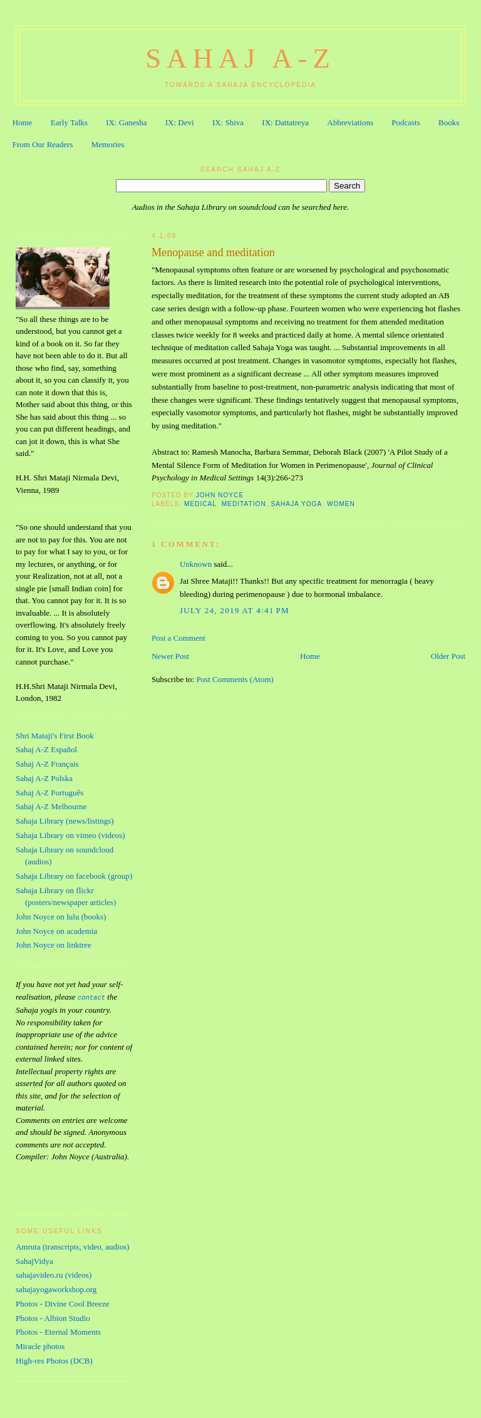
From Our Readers (43, 144)
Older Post (448, 656)
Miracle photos (40, 1344)
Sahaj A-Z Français (47, 764)
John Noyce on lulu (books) (61, 916)
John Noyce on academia (56, 931)
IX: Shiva (228, 122)
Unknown (196, 564)
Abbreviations (350, 122)
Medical (200, 503)
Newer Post (170, 656)
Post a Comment (178, 638)
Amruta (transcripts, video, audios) (73, 1245)
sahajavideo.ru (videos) (53, 1273)
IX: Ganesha (126, 122)
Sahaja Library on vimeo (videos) (70, 835)
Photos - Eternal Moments (58, 1330)
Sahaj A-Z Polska (44, 778)
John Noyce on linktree (53, 945)
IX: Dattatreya (285, 122)
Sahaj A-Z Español (46, 749)
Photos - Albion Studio (53, 1316)
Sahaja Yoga (296, 503)
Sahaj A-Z (240, 58)
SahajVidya (34, 1259)
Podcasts (405, 122)
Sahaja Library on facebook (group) (74, 876)
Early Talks (69, 122)
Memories (108, 144)
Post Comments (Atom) (235, 679)
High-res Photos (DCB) (54, 1359)
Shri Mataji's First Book (55, 735)
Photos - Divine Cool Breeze (62, 1302)
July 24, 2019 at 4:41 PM (234, 610)
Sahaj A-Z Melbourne (51, 806)
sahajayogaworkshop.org (56, 1287)
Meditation (244, 503)
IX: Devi (179, 122)
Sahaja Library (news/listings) (65, 820)
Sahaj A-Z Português (49, 792)
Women (341, 503)
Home (23, 122)
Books (448, 122)
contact (91, 997)
